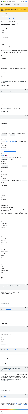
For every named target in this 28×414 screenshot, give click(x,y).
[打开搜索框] (21, 1)
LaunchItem (3, 155)
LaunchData (4, 358)
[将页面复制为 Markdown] (18, 24)
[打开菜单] (2, 1)
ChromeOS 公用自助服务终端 (10, 151)
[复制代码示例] (27, 90)
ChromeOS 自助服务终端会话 (10, 141)
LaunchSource (4, 171)
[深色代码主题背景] (25, 90)
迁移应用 (4, 10)
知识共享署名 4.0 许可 (17, 403)
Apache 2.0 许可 (7, 404)
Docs (2, 4)
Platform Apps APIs (14, 4)
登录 (26, 1)
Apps (6, 4)
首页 (1, 21)
